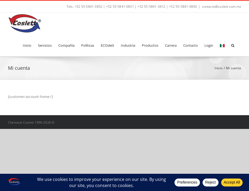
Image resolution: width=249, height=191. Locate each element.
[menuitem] (222, 45)
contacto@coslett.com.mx (221, 6)
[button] (232, 45)
